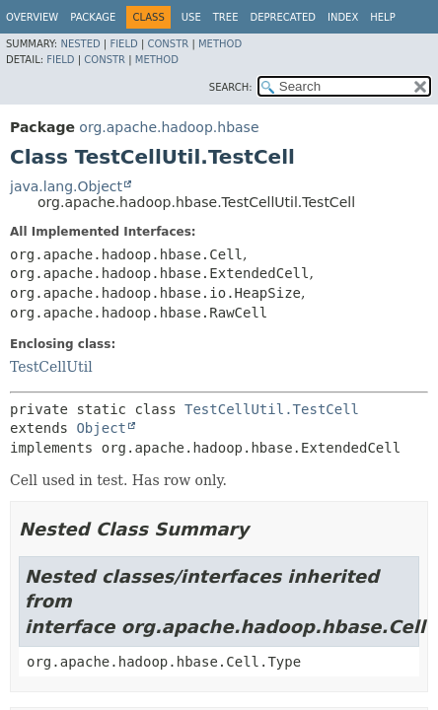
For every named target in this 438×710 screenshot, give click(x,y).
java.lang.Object (66, 186)
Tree (226, 17)
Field (123, 43)
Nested (80, 43)
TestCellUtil (51, 367)
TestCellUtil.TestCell (271, 409)
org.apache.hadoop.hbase (168, 127)
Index (343, 17)
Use (191, 17)
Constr (167, 43)
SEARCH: (231, 87)
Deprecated (283, 17)
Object (101, 428)
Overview (32, 17)
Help (382, 17)
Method (220, 43)
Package (92, 17)
